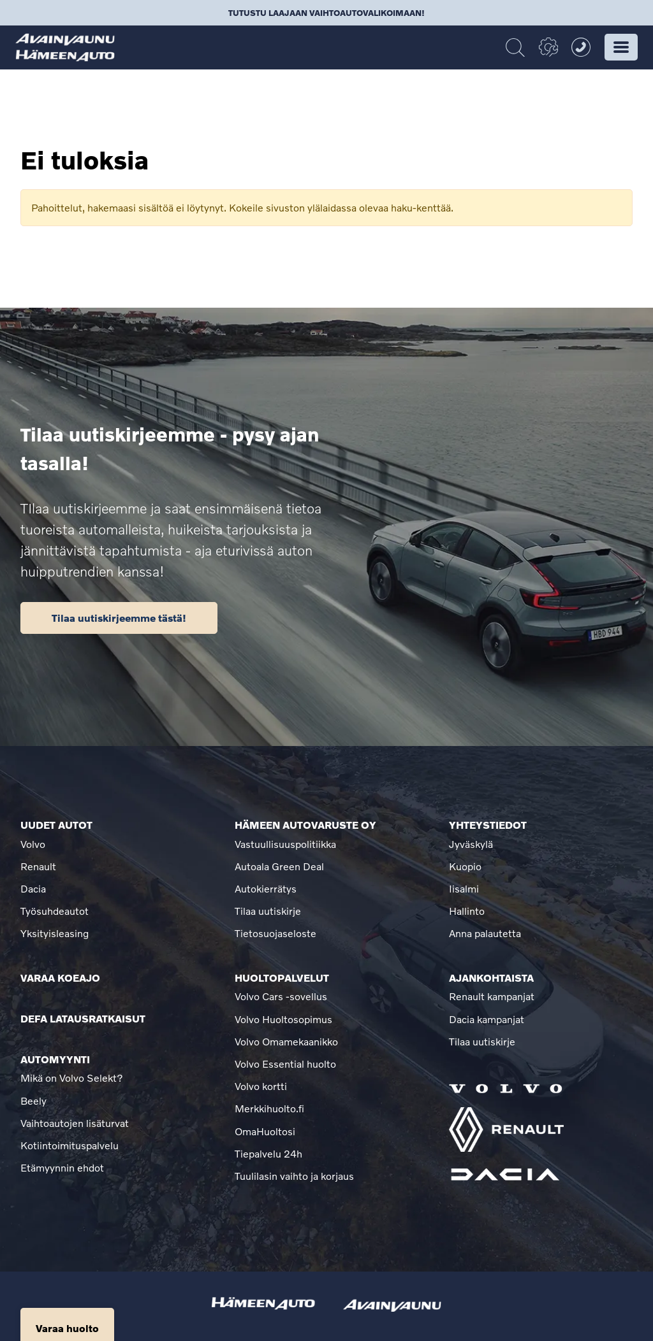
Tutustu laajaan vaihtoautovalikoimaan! (326, 12)
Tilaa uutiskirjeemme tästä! (119, 618)
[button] (621, 47)
